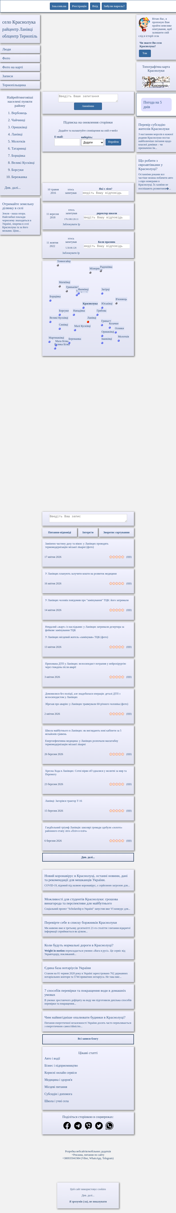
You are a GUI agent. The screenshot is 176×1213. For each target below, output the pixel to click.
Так (144, 53)
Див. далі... (88, 1195)
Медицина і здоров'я (58, 1082)
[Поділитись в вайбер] (88, 1129)
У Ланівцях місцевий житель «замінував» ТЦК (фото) (76, 639)
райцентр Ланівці (17, 29)
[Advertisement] (88, 53)
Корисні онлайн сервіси (61, 1075)
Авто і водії (52, 1061)
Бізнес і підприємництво (61, 1068)
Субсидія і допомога (58, 1096)
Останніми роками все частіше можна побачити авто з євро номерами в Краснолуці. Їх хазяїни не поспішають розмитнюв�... (156, 174)
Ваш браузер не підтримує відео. (88, 166)
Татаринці (18, 148)
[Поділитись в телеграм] (78, 1129)
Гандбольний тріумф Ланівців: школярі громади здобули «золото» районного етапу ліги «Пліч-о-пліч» (84, 832)
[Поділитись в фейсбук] (67, 1129)
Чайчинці (18, 120)
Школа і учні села (57, 1104)
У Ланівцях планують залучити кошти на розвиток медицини (81, 576)
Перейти (113, 143)
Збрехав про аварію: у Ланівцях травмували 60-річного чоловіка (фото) (86, 706)
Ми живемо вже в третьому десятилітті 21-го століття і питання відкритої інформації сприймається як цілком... (88, 929)
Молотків (18, 141)
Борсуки (17, 170)
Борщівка (18, 155)
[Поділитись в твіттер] (99, 1129)
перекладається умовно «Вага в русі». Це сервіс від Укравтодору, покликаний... (88, 952)
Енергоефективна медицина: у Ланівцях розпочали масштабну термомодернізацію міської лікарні (81, 745)
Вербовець (19, 113)
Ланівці (16, 134)
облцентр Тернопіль (19, 36)
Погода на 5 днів (153, 104)
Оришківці (19, 127)
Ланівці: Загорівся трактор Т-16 (63, 803)
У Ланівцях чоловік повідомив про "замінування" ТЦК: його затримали (87, 603)
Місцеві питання (56, 1089)
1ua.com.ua (59, 6)
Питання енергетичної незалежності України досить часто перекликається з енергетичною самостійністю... (88, 1024)
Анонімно (88, 107)
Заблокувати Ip (71, 225)
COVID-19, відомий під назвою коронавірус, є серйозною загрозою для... (88, 883)
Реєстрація (79, 6)
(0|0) (128, 559)
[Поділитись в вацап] (109, 1129)
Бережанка (19, 177)
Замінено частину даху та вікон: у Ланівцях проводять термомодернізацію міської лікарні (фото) (77, 548)
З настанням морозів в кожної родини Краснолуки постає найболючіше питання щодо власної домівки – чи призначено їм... (156, 136)
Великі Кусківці (23, 162)
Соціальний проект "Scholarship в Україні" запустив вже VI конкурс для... (88, 906)
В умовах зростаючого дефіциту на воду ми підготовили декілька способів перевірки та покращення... (88, 999)
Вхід (95, 6)
